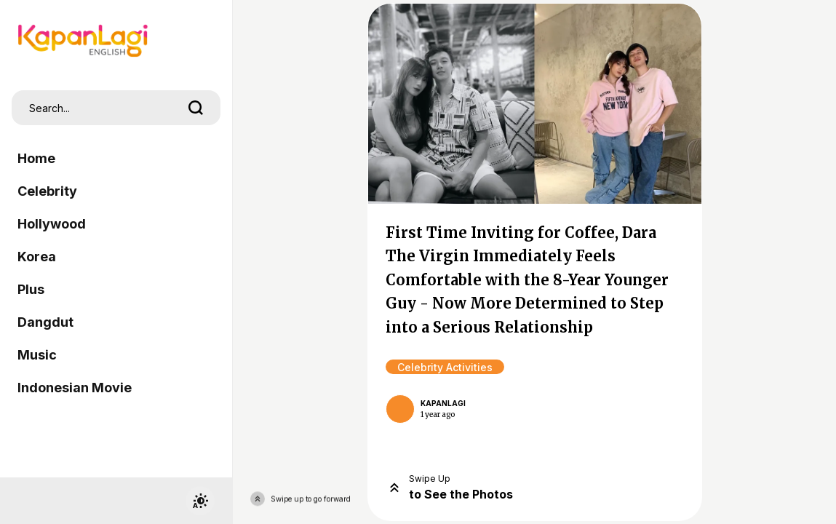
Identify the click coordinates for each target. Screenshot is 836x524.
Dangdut (45, 322)
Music (37, 354)
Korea (36, 256)
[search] (195, 107)
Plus (30, 289)
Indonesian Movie (74, 387)
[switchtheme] (200, 500)
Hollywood (51, 223)
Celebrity (47, 191)
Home (36, 158)
